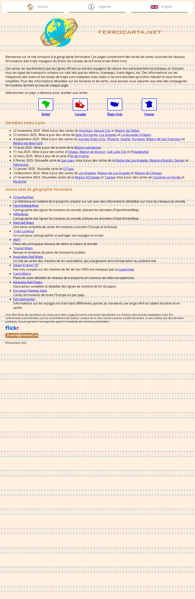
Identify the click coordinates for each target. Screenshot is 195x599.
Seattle (125, 139)
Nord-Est (19, 181)
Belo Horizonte (86, 135)
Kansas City (102, 130)
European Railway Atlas (30, 290)
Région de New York (28, 143)
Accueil (43, 6)
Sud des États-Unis (91, 139)
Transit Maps (23, 248)
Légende (104, 6)
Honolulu (85, 130)
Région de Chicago (148, 173)
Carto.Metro (22, 274)
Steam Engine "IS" (26, 265)
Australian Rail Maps (28, 257)
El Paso (68, 169)
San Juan (67, 160)
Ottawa (73, 152)
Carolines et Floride (167, 177)
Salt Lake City (116, 152)
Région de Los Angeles (131, 160)
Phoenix (113, 139)
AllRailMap (20, 214)
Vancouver (21, 164)
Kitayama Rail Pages (27, 282)
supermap (125, 269)
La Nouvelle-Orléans (136, 135)
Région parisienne (87, 147)
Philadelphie (140, 152)
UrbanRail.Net (23, 197)
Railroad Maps (23, 223)
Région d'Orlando (87, 177)
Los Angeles (108, 135)
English (167, 6)
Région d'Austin (161, 160)
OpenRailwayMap (25, 206)
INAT (17, 240)
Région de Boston (92, 152)
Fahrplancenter (24, 299)
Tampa (109, 177)
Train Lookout (23, 231)
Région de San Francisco (163, 139)
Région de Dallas (127, 130)
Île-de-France (79, 156)
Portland (138, 139)
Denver (179, 160)
